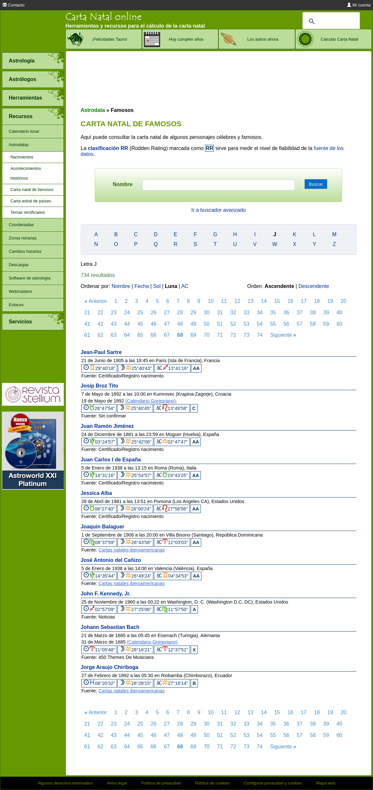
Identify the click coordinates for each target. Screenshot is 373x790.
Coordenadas (21, 224)
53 (246, 324)
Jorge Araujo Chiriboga (109, 667)
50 (207, 324)
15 (277, 301)
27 (167, 312)
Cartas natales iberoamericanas (132, 549)
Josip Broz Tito (99, 385)
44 (127, 324)
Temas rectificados (27, 212)
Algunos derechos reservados (65, 783)
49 (193, 324)
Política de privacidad (161, 783)
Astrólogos (22, 79)
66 (154, 335)
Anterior (96, 301)
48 (180, 324)
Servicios (20, 321)
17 (304, 301)
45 (140, 324)
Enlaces (16, 304)
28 (180, 312)
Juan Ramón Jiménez (107, 426)
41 (87, 324)
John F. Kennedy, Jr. (106, 593)
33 (246, 312)
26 (154, 312)
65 (140, 335)
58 (313, 324)
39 (326, 312)
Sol (156, 286)
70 (207, 335)
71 (220, 335)
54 (260, 324)
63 (114, 335)
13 (251, 301)
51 (220, 324)
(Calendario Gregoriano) (150, 400)
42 (101, 324)
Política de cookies (212, 783)
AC (184, 286)
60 (339, 324)
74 (260, 335)
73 (246, 335)
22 (101, 312)
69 (193, 335)
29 (193, 312)
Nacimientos (21, 157)
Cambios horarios (25, 251)
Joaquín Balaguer (102, 526)
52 (233, 324)
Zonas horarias (22, 238)
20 (343, 301)
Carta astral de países (30, 200)
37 (300, 312)
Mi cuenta (358, 5)
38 (313, 312)
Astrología (22, 60)
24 (127, 312)
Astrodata (93, 110)
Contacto (14, 5)
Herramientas (25, 98)
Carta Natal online (103, 16)
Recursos (21, 116)
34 (260, 312)
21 (87, 312)
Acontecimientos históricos (25, 173)
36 (286, 312)
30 (207, 312)
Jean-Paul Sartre (101, 352)
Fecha (141, 286)
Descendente (313, 286)
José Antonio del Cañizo (111, 560)
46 (154, 324)
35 (273, 312)
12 (237, 301)
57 (300, 324)
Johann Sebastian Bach (110, 627)
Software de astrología (29, 278)
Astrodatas (19, 144)
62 (101, 335)
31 (220, 312)
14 (264, 301)
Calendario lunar (24, 131)
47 (167, 324)
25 (140, 312)
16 (290, 301)
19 (330, 301)
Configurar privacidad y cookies (273, 783)
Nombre (122, 184)
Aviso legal (117, 783)
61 (87, 335)
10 (211, 301)
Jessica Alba (96, 493)
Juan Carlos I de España (111, 459)
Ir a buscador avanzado (218, 210)
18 (317, 301)
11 (224, 301)
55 (273, 324)
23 (114, 312)
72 (233, 335)
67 (167, 335)
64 (127, 335)
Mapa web (325, 783)
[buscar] (330, 21)
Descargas (19, 264)
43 (114, 324)
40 (339, 312)
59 (326, 324)
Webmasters (20, 291)
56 (286, 324)
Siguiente (283, 335)
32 (233, 312)
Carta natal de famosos (31, 189)
